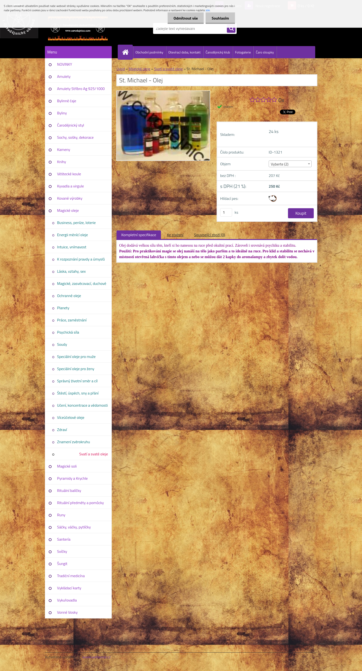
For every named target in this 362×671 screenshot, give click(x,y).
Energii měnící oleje (72, 235)
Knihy (61, 162)
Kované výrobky (69, 198)
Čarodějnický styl (70, 125)
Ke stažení (175, 235)
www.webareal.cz (96, 657)
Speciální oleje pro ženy (75, 369)
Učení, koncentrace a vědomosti (82, 405)
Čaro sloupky (265, 52)
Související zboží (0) (209, 235)
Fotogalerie (243, 52)
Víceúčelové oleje (70, 417)
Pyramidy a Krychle (72, 478)
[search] (231, 28)
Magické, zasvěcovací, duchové (81, 283)
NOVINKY (64, 64)
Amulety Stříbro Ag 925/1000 (81, 88)
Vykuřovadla (67, 600)
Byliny (62, 113)
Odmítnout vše (186, 18)
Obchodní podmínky (149, 52)
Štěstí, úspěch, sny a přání (78, 393)
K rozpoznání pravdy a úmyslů (81, 259)
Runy (61, 515)
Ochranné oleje (69, 295)
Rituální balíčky (69, 490)
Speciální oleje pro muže (76, 356)
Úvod (121, 69)
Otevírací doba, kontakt (184, 52)
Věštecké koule (69, 174)
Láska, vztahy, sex (71, 271)
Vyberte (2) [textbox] (279, 164)
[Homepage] (127, 52)
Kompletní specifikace (138, 235)
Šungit (62, 563)
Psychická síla (68, 332)
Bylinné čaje (66, 101)
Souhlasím (220, 18)
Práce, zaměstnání (72, 320)
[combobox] (290, 163)
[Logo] (78, 28)
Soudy (62, 344)
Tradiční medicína (71, 576)
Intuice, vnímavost (71, 247)
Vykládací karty (69, 588)
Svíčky (62, 551)
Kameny (63, 149)
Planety (63, 308)
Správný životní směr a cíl (77, 381)
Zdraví (62, 429)
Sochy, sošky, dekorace (75, 137)
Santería (63, 539)
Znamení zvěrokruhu (73, 442)
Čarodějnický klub (218, 52)
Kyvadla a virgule (70, 186)
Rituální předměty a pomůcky (80, 503)
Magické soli (67, 466)
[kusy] (226, 212)
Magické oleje (68, 210)
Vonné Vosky (67, 612)
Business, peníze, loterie (76, 222)
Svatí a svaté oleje (93, 454)
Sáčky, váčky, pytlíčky (74, 527)
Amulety (63, 76)
